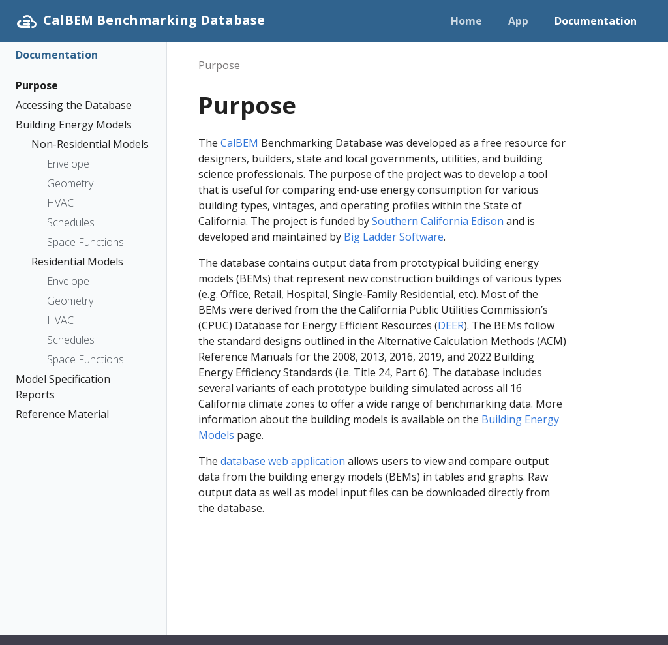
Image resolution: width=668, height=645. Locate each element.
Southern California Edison (438, 221)
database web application (282, 461)
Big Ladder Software (394, 237)
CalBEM (239, 143)
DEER (451, 325)
